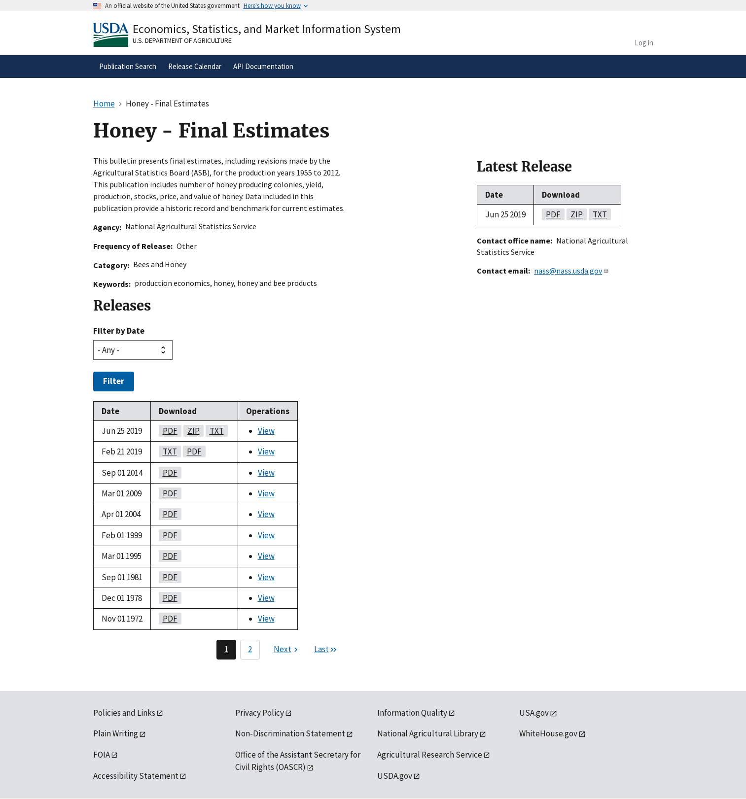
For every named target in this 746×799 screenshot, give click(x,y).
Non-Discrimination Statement (290, 733)
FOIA (101, 754)
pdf (168, 431)
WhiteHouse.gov (548, 733)
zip (191, 431)
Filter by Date (118, 330)
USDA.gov (394, 775)
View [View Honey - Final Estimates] (266, 430)
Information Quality (412, 712)
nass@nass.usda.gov (571, 271)
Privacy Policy (259, 712)
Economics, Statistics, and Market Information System (267, 29)
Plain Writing (115, 733)
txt (215, 431)
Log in (644, 42)
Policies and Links (124, 712)
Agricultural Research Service (429, 754)
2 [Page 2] (250, 649)
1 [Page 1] (226, 649)
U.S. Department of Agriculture (182, 40)
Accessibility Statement (135, 775)
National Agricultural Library (427, 733)
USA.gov (534, 712)
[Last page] (326, 650)
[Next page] (287, 650)
